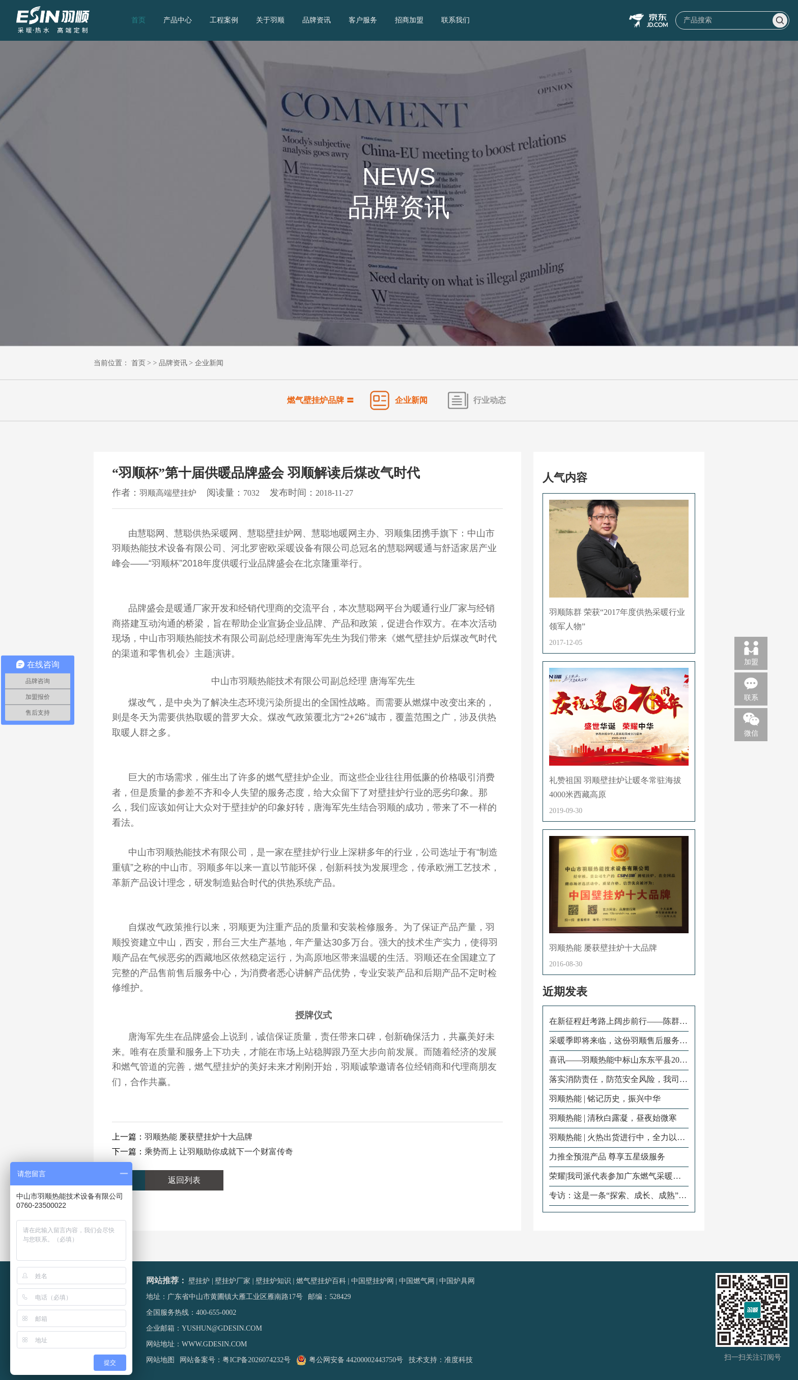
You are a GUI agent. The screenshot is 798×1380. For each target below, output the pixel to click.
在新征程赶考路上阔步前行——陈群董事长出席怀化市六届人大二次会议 (618, 1022)
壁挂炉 (199, 1281)
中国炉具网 (457, 1281)
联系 (751, 688)
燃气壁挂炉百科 (321, 1281)
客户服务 (363, 20)
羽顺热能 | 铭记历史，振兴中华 (605, 1098)
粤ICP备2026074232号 (256, 1360)
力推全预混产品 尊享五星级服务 (607, 1156)
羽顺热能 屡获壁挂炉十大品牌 (198, 1136)
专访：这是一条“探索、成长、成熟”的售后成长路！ (618, 1196)
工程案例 (224, 20)
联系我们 (455, 20)
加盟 (751, 652)
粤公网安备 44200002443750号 (350, 1360)
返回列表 (184, 1180)
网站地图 (160, 1360)
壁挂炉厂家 (232, 1281)
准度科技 (458, 1360)
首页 (138, 20)
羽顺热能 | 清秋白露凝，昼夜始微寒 (613, 1118)
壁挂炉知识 (273, 1281)
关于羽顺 (270, 20)
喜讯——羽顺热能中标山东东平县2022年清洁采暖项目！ (618, 1061)
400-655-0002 (216, 1312)
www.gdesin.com (214, 1344)
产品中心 (177, 20)
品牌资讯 (316, 20)
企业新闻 (209, 363)
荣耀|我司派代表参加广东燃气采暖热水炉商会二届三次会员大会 (615, 1177)
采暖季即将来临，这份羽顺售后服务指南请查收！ (618, 1041)
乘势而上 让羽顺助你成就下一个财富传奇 (219, 1151)
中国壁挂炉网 (372, 1281)
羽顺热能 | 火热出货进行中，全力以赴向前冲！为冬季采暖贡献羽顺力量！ (617, 1138)
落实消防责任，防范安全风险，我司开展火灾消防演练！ (618, 1080)
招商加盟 (409, 20)
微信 (751, 724)
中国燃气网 (417, 1281)
